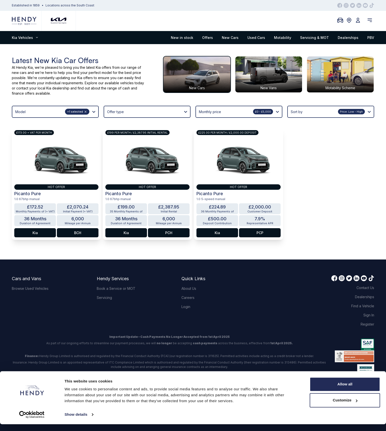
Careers (187, 297)
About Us (188, 288)
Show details (75, 421)
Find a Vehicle (362, 306)
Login (185, 307)
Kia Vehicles (25, 37)
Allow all (345, 391)
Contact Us (365, 288)
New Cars (230, 37)
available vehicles (119, 83)
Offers (207, 37)
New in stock (182, 37)
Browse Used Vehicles (30, 288)
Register (367, 324)
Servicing (104, 297)
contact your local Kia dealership (42, 88)
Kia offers (103, 67)
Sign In (368, 315)
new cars (19, 72)
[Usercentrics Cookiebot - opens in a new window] (31, 421)
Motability (282, 37)
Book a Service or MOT (116, 288)
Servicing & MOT (314, 37)
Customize (345, 407)
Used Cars (256, 37)
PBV (370, 37)
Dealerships (348, 37)
